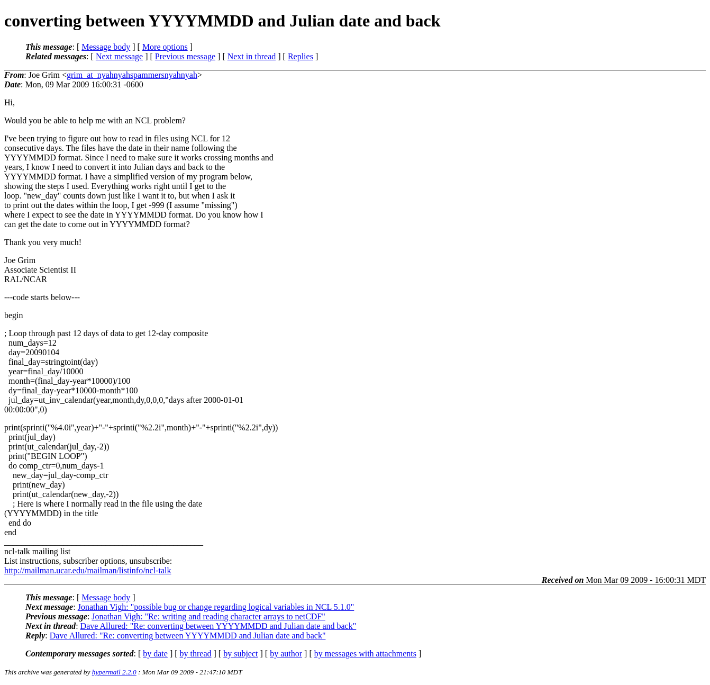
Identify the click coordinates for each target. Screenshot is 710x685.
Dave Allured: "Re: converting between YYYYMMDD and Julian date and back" (218, 625)
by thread (196, 653)
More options (165, 46)
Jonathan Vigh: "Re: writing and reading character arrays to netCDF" (208, 616)
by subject (240, 653)
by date (155, 653)
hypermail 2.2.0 (114, 672)
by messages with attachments (365, 653)
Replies (300, 56)
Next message (119, 56)
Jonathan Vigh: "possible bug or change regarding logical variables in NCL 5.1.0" (216, 606)
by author (286, 653)
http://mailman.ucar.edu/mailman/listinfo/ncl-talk (87, 570)
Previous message (185, 56)
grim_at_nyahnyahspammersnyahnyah (132, 74)
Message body (105, 46)
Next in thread (251, 56)
